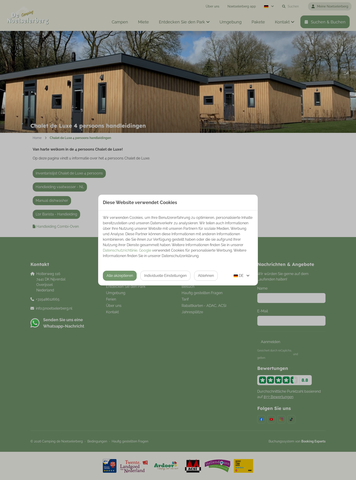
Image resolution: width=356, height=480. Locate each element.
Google (145, 250)
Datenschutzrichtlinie (120, 250)
